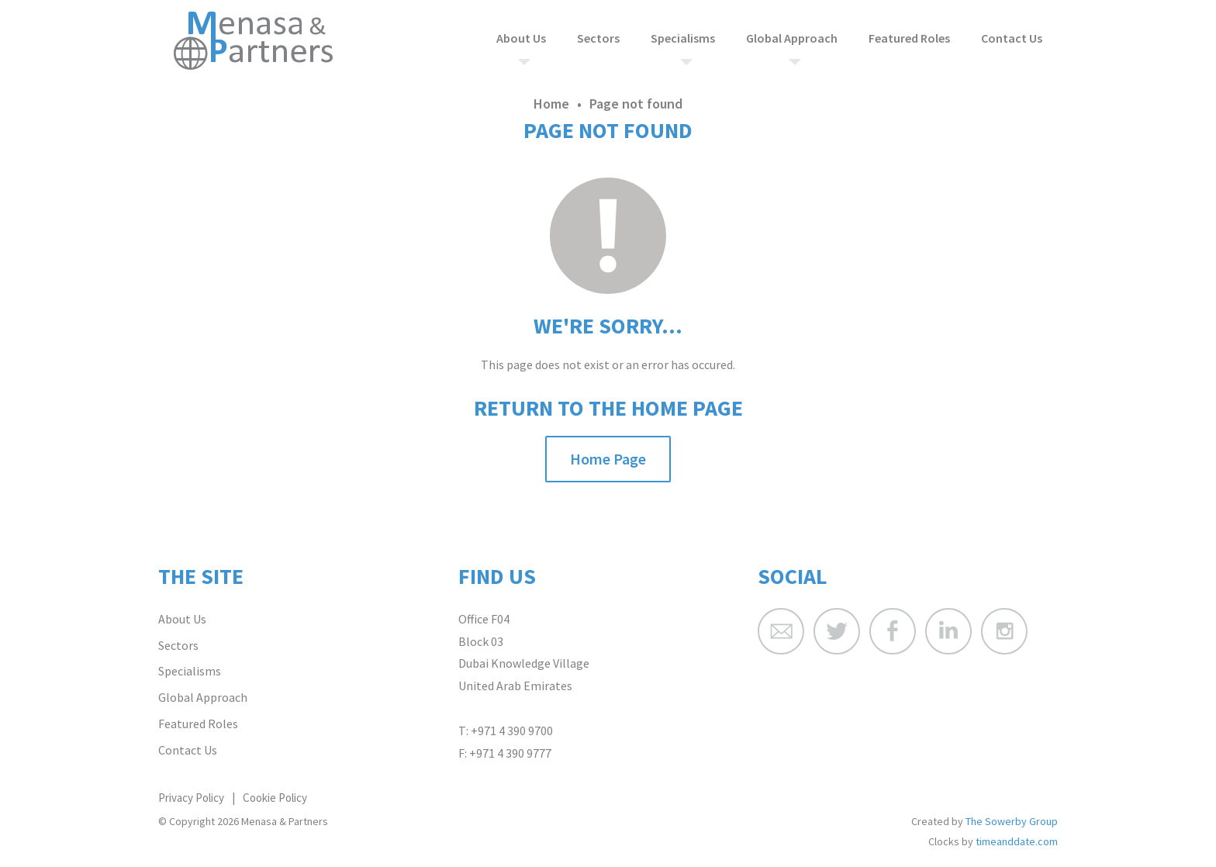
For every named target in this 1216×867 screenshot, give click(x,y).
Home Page (608, 458)
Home (551, 103)
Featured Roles (909, 38)
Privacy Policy (191, 797)
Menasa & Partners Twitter (837, 631)
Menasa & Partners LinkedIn (948, 631)
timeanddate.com (1017, 841)
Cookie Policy (275, 797)
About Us (521, 38)
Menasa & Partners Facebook (892, 631)
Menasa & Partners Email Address (781, 631)
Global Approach (792, 38)
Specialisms (683, 38)
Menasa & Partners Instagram (1004, 631)
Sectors (598, 38)
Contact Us (1011, 38)
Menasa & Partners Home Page (253, 41)
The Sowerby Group (1012, 821)
